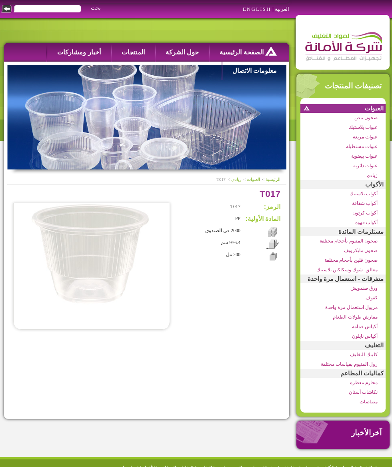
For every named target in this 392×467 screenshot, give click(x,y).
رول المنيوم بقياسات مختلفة (349, 364)
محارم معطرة (364, 382)
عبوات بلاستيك (363, 127)
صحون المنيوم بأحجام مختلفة (349, 241)
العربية (282, 9)
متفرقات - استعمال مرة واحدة (346, 279)
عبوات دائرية (365, 165)
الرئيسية (273, 179)
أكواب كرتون (365, 213)
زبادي (372, 175)
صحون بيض (366, 117)
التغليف (374, 345)
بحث (96, 8)
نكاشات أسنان (363, 392)
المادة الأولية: (262, 218)
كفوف (372, 298)
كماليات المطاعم (362, 373)
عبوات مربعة (365, 137)
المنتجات (133, 52)
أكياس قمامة (365, 326)
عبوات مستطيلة (362, 146)
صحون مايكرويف (361, 250)
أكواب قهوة (366, 222)
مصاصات (369, 402)
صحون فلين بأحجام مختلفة (351, 260)
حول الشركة (182, 52)
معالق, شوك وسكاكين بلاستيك (347, 270)
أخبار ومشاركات (78, 52)
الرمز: (272, 206)
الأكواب (374, 184)
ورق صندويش (364, 288)
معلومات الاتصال (254, 70)
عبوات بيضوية (364, 156)
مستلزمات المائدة (361, 231)
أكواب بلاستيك (364, 193)
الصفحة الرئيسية (248, 51)
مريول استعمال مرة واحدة (351, 307)
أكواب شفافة (365, 203)
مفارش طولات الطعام (355, 317)
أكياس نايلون (365, 336)
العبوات (374, 108)
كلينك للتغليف (364, 354)
